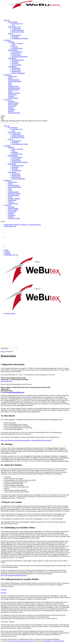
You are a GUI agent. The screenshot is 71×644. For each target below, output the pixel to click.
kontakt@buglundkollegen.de (15, 392)
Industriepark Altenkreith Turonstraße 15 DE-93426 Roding (22, 224)
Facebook (7, 251)
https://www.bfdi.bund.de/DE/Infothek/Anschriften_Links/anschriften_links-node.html (26, 440)
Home (2, 351)
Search (6, 250)
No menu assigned (9, 313)
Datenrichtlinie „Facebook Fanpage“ (54, 641)
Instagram (7, 253)
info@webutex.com (10, 226)
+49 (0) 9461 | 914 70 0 (11, 255)
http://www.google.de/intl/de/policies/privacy (14, 575)
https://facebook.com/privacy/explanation (22, 641)
